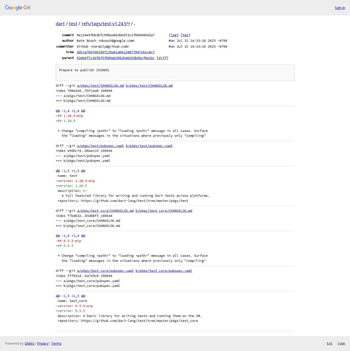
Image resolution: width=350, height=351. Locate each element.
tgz (185, 35)
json (341, 343)
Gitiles (29, 343)
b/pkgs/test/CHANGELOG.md (149, 86)
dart (60, 23)
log (174, 35)
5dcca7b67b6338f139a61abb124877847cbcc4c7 (116, 52)
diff (162, 58)
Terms (56, 343)
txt (329, 343)
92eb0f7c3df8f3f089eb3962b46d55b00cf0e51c (116, 58)
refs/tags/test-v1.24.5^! (106, 23)
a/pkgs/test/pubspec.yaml (100, 146)
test (73, 23)
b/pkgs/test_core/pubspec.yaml (164, 271)
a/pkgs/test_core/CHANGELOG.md (105, 211)
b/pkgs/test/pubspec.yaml (149, 146)
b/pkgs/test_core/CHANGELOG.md (164, 211)
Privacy (42, 343)
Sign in (340, 7)
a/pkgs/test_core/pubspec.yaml (105, 271)
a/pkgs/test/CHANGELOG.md (100, 86)
